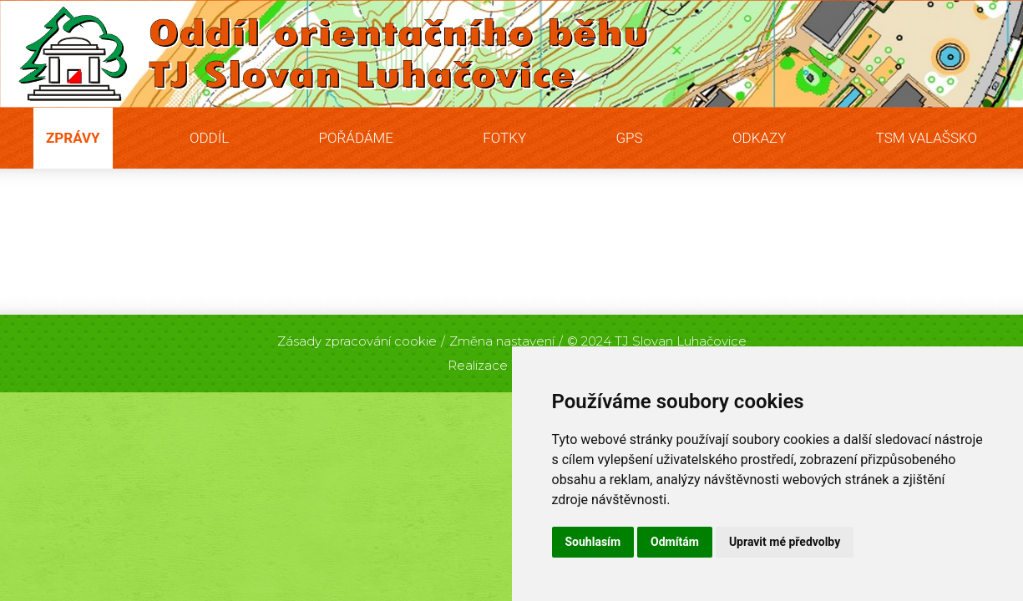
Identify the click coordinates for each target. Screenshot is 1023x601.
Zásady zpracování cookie (357, 341)
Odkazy (759, 137)
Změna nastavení (502, 341)
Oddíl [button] (209, 137)
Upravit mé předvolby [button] (784, 541)
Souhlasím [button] (593, 541)
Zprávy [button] (73, 137)
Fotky (504, 137)
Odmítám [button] (675, 541)
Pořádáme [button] (356, 137)
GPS (628, 137)
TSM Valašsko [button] (926, 137)
